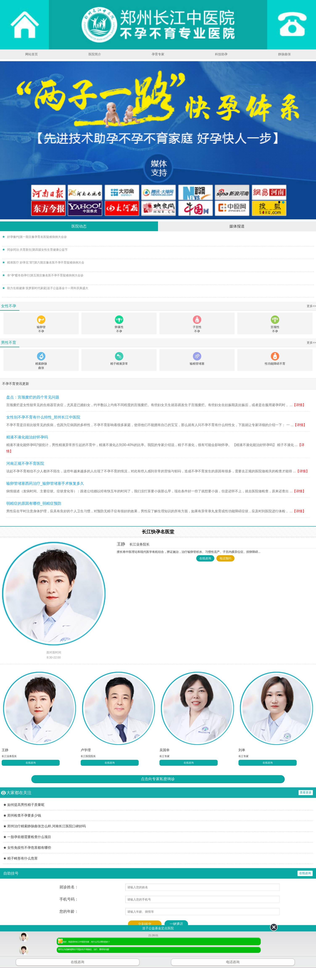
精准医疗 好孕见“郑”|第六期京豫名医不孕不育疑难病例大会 (45, 262)
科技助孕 (221, 54)
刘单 (241, 750)
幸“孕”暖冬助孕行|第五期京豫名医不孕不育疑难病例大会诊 (45, 275)
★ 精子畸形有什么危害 (20, 858)
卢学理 (86, 750)
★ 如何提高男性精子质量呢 (23, 804)
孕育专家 (158, 54)
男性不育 (8, 342)
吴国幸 (164, 750)
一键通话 (176, 924)
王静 (133, 544)
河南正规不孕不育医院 (25, 463)
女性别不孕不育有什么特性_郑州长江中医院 (43, 417)
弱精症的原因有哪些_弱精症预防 (33, 503)
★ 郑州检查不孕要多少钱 (22, 815)
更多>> (311, 306)
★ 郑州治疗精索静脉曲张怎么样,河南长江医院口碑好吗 (44, 826)
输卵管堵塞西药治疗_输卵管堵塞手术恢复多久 (45, 483)
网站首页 (31, 54)
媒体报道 (237, 226)
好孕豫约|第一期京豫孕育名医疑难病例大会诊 (37, 236)
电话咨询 (233, 962)
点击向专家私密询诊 (158, 779)
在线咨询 (205, 558)
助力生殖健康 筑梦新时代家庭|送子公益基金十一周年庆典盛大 (47, 288)
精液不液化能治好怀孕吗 (27, 437)
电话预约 (225, 558)
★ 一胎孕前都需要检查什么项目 (27, 837)
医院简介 (94, 54)
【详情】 (299, 405)
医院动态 (79, 226)
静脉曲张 (284, 54)
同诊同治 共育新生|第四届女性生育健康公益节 (37, 249)
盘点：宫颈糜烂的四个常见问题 (32, 397)
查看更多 (306, 792)
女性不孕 (8, 306)
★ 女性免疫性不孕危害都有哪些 (27, 847)
